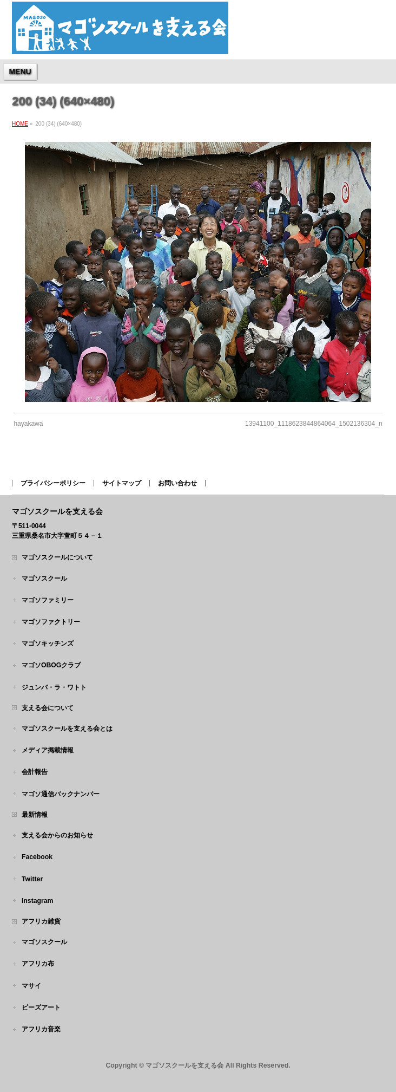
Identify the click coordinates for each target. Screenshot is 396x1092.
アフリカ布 (38, 963)
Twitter (32, 879)
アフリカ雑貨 (41, 921)
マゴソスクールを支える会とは (67, 728)
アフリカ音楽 (41, 1029)
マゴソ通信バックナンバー (61, 794)
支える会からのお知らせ (57, 835)
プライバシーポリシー (53, 483)
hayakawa (28, 423)
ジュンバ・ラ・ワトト (54, 687)
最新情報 (35, 814)
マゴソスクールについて (57, 557)
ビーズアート (41, 1007)
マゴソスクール (44, 578)
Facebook (37, 857)
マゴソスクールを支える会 (184, 1065)
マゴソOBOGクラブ (51, 665)
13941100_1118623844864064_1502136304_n (313, 423)
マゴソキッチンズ (48, 643)
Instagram (38, 901)
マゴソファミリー (48, 600)
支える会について (48, 708)
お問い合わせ (177, 483)
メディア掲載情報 (48, 750)
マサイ (31, 986)
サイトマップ (121, 483)
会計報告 (35, 772)
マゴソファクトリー (51, 622)
